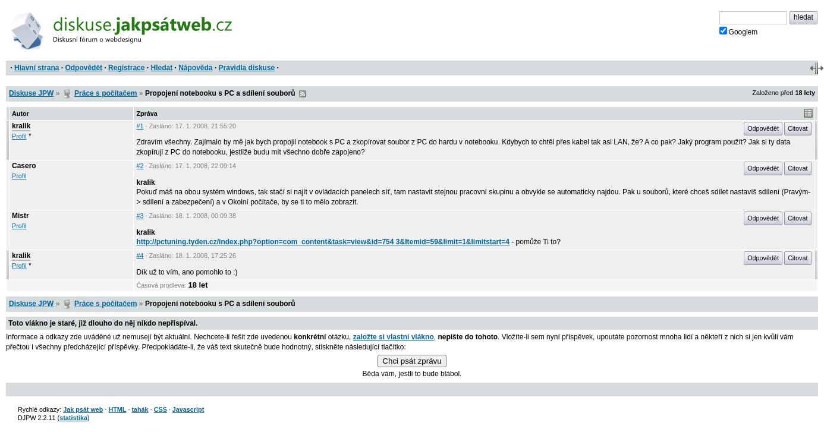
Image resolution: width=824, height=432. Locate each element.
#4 (139, 255)
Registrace (126, 68)
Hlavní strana (36, 68)
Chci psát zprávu (411, 361)
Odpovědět (83, 68)
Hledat (161, 68)
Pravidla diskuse (247, 68)
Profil (19, 136)
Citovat (798, 128)
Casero (24, 166)
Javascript (188, 409)
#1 (139, 126)
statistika (73, 417)
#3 (139, 215)
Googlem (738, 31)
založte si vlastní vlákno (393, 337)
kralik (21, 126)
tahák (139, 409)
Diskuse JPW (31, 93)
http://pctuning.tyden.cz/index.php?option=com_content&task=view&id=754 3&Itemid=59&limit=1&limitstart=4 (322, 242)
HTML (117, 409)
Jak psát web (83, 409)
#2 (139, 165)
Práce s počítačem (105, 93)
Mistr (20, 216)
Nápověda (195, 68)
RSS (302, 93)
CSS (160, 409)
